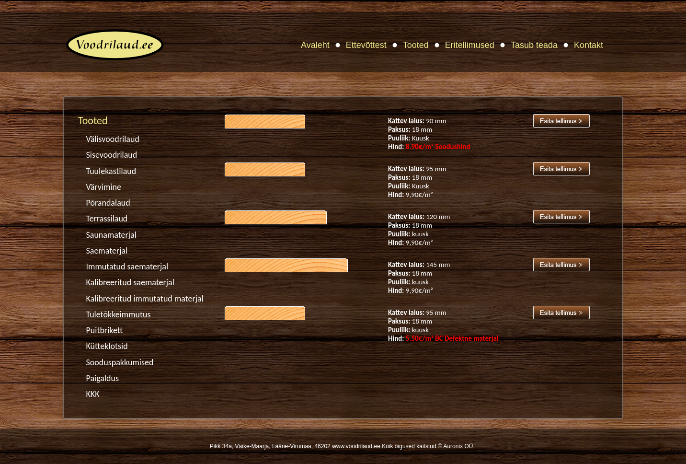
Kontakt (588, 45)
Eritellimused (469, 45)
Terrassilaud (107, 218)
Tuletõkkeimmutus (118, 314)
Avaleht (315, 45)
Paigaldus (102, 378)
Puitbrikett (104, 330)
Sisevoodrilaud (111, 155)
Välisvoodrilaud (112, 139)
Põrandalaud (108, 202)
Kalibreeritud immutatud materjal (145, 298)
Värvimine (103, 187)
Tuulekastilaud (111, 171)
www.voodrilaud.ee (356, 446)
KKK (93, 394)
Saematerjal (107, 250)
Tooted (416, 45)
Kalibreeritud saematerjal (130, 282)
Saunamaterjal (111, 235)
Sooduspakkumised (120, 362)
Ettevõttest (366, 45)
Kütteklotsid (107, 346)
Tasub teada (534, 45)
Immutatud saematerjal (127, 266)
